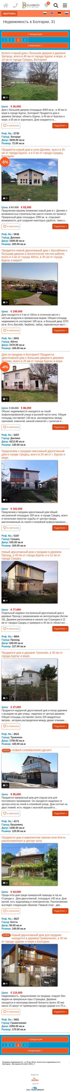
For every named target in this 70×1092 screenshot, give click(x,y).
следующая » (35, 45)
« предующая (35, 34)
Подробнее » (60, 125)
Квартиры (9, 13)
